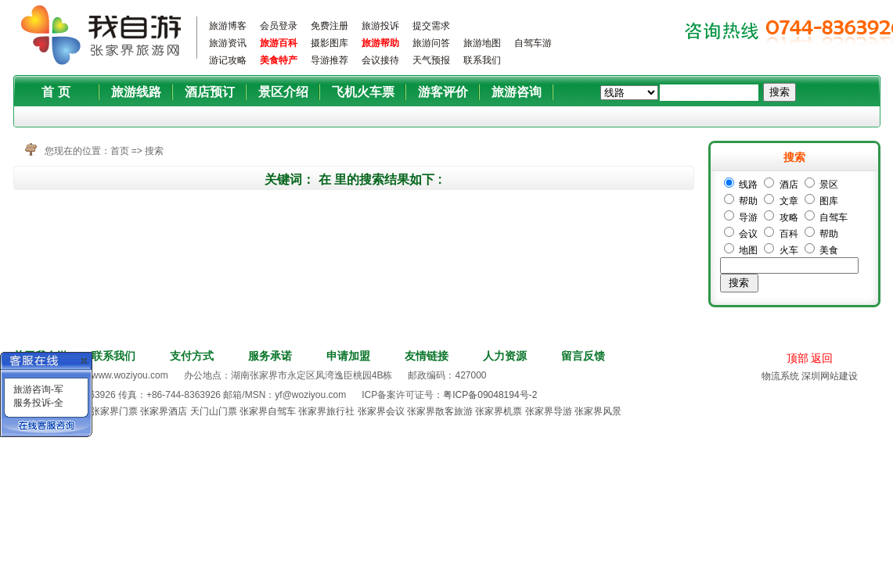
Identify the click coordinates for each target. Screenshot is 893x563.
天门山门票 (213, 411)
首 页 (55, 92)
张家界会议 (381, 411)
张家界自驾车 (267, 411)
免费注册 (329, 25)
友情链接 (426, 356)
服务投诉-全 (38, 402)
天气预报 (431, 60)
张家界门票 (114, 411)
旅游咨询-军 (38, 389)
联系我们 (482, 60)
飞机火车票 (363, 92)
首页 (119, 150)
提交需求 (431, 25)
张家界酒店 (163, 411)
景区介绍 (283, 92)
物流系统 (780, 376)
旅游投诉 (380, 25)
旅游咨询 (517, 92)
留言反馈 (583, 356)
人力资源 (505, 356)
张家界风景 (597, 411)
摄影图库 (329, 43)
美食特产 (278, 60)
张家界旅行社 (326, 411)
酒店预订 (210, 92)
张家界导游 (548, 411)
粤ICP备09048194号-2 (490, 394)
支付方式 (192, 356)
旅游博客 (228, 25)
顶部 (797, 358)
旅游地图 (482, 43)
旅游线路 (136, 92)
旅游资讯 (228, 43)
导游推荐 (329, 60)
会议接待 (380, 60)
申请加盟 (348, 356)
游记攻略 (228, 60)
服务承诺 (270, 356)
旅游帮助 (380, 43)
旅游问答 (431, 43)
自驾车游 (533, 43)
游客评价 (443, 92)
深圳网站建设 (829, 376)
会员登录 (278, 25)
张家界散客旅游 (440, 411)
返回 (822, 358)
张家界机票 (498, 411)
